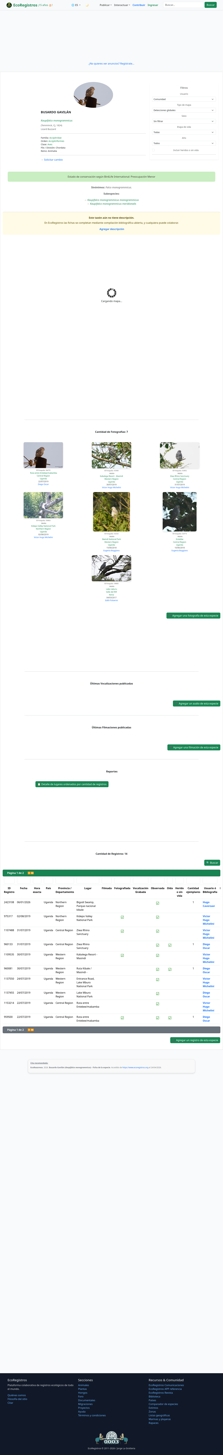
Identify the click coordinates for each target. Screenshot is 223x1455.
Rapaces (153, 1423)
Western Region (111, 479)
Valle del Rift (111, 592)
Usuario (184, 93)
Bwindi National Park (111, 539)
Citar (10, 1403)
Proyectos (84, 1408)
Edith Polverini (111, 600)
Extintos (153, 1408)
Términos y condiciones (92, 1415)
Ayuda (82, 1411)
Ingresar (153, 5)
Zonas (152, 1411)
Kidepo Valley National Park (43, 526)
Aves (50, 144)
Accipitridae (55, 137)
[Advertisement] (111, 36)
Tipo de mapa (184, 104)
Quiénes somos (17, 1395)
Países (152, 1400)
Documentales (86, 1400)
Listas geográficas (159, 1415)
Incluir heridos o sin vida (186, 150)
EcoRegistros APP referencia (165, 1389)
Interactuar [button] (121, 5)
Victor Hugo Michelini (111, 487)
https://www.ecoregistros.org (136, 1067)
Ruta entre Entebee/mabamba (43, 473)
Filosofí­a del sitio (17, 1399)
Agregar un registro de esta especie (195, 1040)
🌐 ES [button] (75, 5)
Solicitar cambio (52, 159)
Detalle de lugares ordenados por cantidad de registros (71, 784)
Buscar (211, 5)
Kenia (111, 594)
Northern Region (43, 528)
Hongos (82, 1392)
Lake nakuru (111, 589)
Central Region (43, 475)
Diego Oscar (43, 484)
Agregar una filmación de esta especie (193, 747)
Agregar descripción (111, 229)
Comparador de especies (163, 1404)
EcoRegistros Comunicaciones (166, 1385)
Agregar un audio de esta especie (196, 703)
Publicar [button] (105, 5)
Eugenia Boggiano (111, 550)
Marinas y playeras (160, 1419)
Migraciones (85, 1404)
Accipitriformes (56, 141)
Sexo (184, 115)
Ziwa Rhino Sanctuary (179, 476)
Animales (83, 1385)
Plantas (82, 1389)
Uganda (43, 478)
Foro (80, 1396)
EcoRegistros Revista (161, 1392)
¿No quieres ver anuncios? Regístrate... (111, 63)
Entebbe (179, 539)
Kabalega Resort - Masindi (111, 476)
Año (184, 137)
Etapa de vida (184, 126)
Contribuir (139, 5)
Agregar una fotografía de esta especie (193, 615)
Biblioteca (154, 1396)
